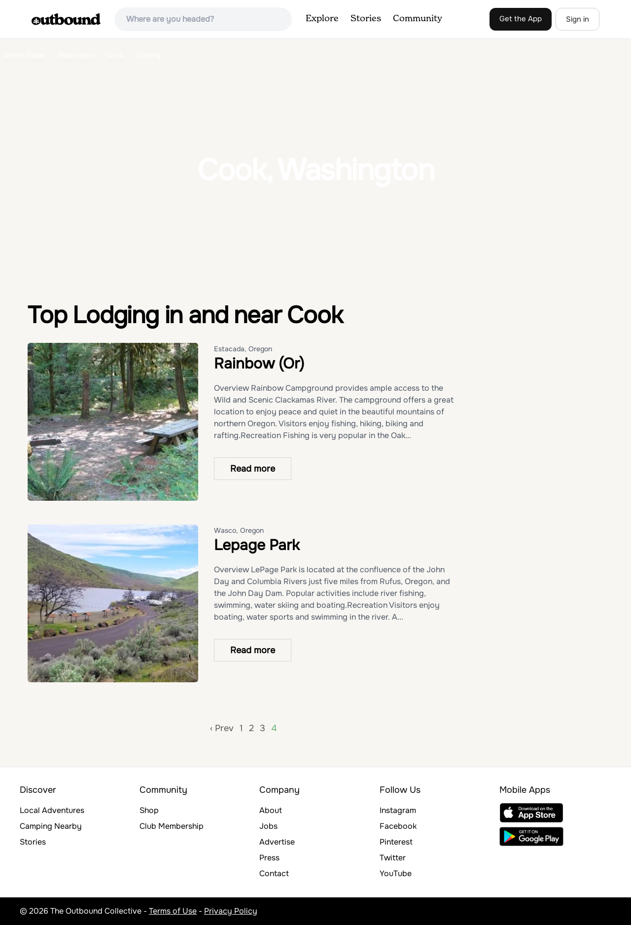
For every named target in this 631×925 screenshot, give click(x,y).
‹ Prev (222, 728)
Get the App (520, 19)
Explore (322, 18)
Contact (274, 873)
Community (417, 18)
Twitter (393, 857)
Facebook (398, 826)
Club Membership (172, 826)
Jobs (268, 826)
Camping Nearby (51, 826)
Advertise (277, 842)
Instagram (398, 810)
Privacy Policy (230, 911)
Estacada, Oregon (243, 348)
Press (269, 857)
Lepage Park (257, 545)
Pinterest (396, 842)
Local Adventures (52, 810)
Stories (366, 18)
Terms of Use (173, 911)
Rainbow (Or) (259, 363)
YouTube (396, 873)
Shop (149, 810)
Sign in (577, 19)
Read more (252, 468)
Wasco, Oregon (239, 530)
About (270, 810)
